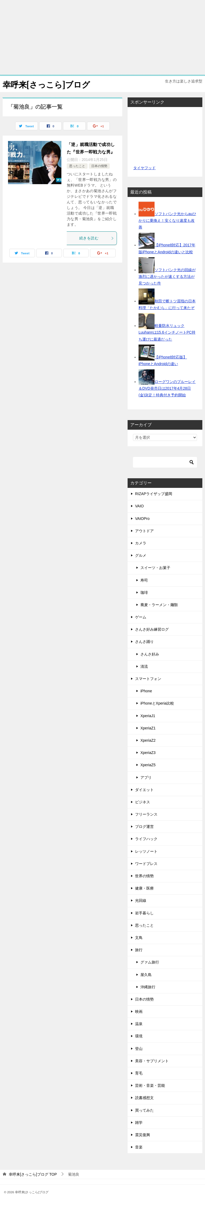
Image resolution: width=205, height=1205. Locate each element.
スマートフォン (148, 679)
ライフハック (146, 839)
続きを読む (96, 238)
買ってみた (144, 1110)
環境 (139, 1036)
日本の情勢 (99, 166)
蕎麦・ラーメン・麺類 (159, 605)
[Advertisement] (102, 37)
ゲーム (140, 617)
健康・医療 (144, 888)
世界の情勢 (144, 876)
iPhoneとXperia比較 (157, 703)
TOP (33, 1174)
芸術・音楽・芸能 (150, 1085)
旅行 (139, 950)
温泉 (139, 1024)
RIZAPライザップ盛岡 (153, 494)
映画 (139, 1011)
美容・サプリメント (152, 1061)
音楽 (139, 1147)
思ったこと (77, 166)
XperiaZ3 (148, 752)
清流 (144, 666)
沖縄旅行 (147, 987)
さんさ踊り (144, 641)
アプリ (146, 777)
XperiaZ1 (148, 728)
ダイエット (144, 790)
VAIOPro (142, 518)
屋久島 (146, 975)
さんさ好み (149, 654)
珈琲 (144, 592)
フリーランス (146, 814)
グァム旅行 (149, 962)
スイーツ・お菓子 (155, 568)
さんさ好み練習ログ (152, 629)
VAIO (139, 506)
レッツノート (146, 851)
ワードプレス (146, 864)
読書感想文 (144, 1098)
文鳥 (139, 937)
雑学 (139, 1122)
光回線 (140, 900)
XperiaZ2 (148, 740)
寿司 (144, 580)
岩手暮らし (144, 913)
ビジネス (142, 802)
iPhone (146, 691)
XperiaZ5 (148, 765)
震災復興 (142, 1135)
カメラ (140, 543)
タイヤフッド (144, 168)
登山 (139, 1048)
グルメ (140, 555)
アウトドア (144, 531)
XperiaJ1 (147, 716)
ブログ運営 (144, 826)
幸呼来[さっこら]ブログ (46, 84)
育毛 (139, 1073)
